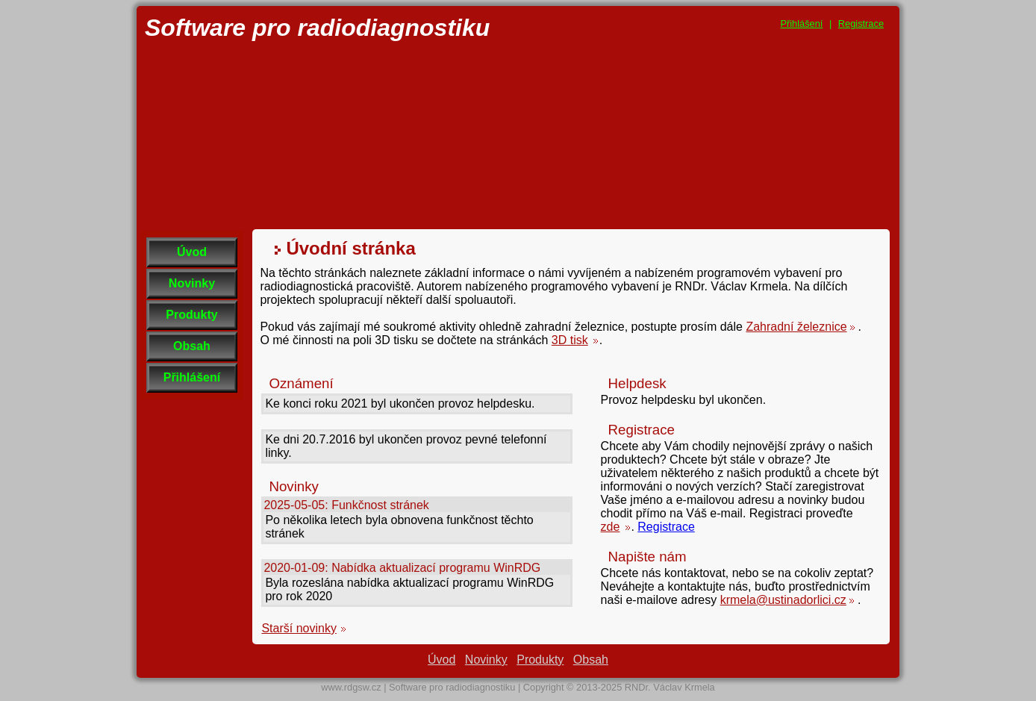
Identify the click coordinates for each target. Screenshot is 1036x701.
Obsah (191, 346)
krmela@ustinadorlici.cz (783, 599)
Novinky (192, 283)
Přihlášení (801, 23)
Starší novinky (298, 628)
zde (610, 526)
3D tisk (570, 340)
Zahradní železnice (796, 326)
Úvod (192, 252)
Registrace (861, 23)
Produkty (191, 314)
